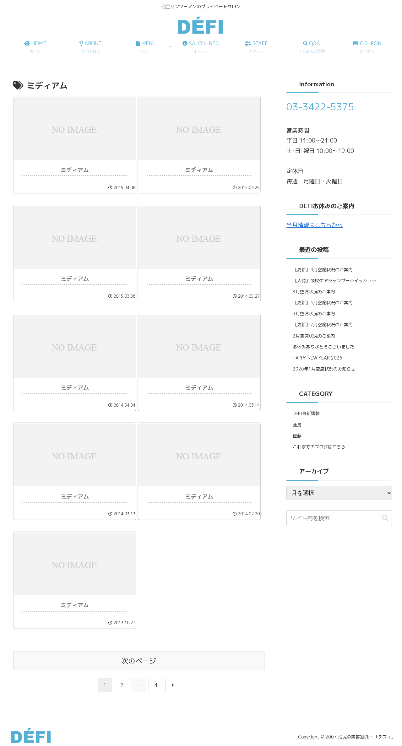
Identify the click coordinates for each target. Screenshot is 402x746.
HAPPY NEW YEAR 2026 (317, 358)
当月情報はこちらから (314, 225)
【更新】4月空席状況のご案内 (323, 270)
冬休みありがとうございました (323, 347)
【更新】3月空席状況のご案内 (323, 302)
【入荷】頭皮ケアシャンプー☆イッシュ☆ (334, 281)
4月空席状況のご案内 (314, 292)
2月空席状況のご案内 (314, 336)
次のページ (139, 661)
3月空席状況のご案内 (314, 313)
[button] (385, 518)
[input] (339, 518)
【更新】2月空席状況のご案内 (323, 324)
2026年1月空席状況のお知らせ (324, 369)
